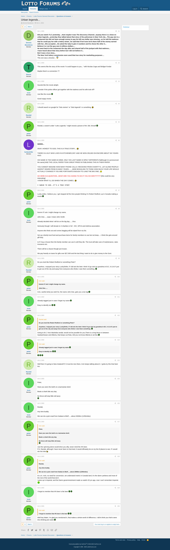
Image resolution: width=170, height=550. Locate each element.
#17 (118, 421)
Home (25, 9)
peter (29, 133)
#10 (118, 276)
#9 (119, 258)
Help (138, 540)
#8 (119, 208)
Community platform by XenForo (85, 544)
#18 (118, 456)
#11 (118, 297)
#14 (118, 360)
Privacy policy (131, 540)
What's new (43, 9)
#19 (118, 488)
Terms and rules (120, 540)
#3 (119, 81)
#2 (119, 63)
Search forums (34, 12)
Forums (33, 9)
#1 (119, 31)
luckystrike (28, 152)
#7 (119, 190)
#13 (118, 340)
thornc (28, 74)
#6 (119, 140)
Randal (28, 115)
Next (29, 26)
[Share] (116, 31)
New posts (24, 12)
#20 (118, 506)
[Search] (144, 9)
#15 (118, 378)
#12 (118, 315)
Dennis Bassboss (28, 23)
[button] (49, 9)
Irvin (28, 93)
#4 (119, 103)
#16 (118, 403)
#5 (119, 122)
